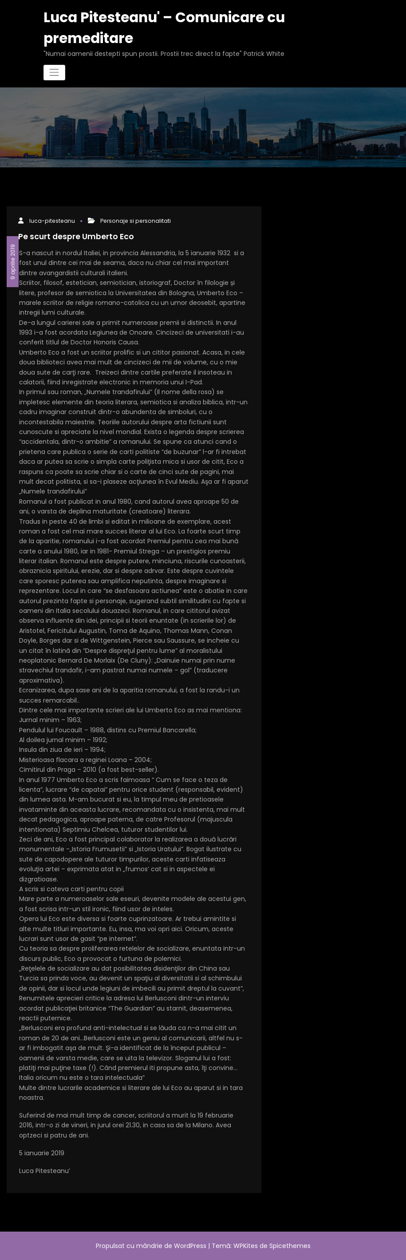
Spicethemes (290, 1245)
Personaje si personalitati (135, 221)
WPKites (246, 1245)
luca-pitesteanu (52, 221)
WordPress (190, 1245)
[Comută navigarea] (54, 72)
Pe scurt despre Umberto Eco (76, 236)
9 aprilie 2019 (12, 261)
